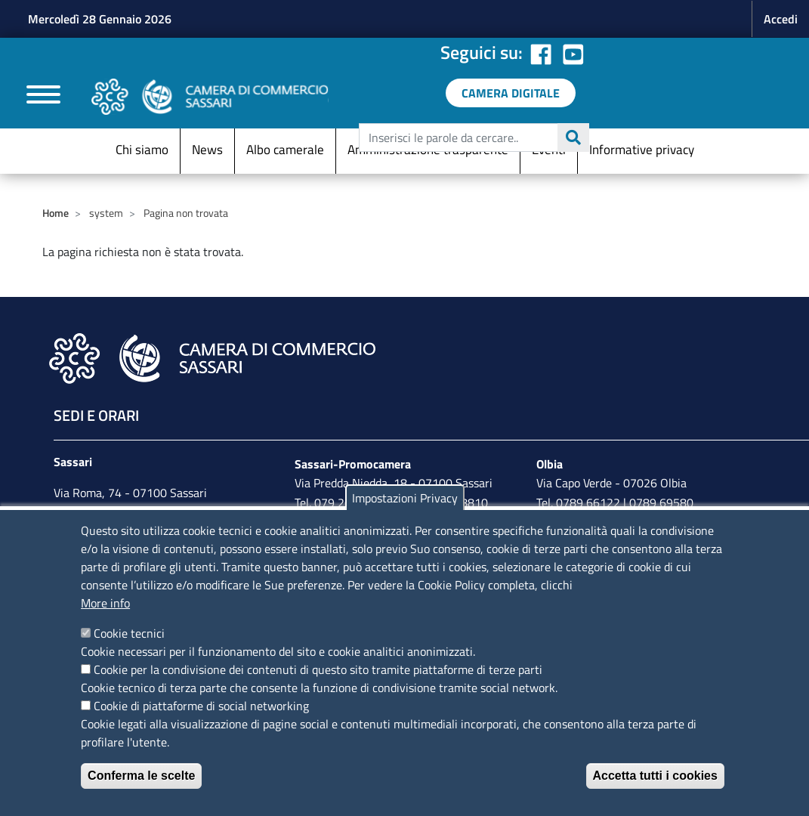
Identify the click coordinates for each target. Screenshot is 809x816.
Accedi (781, 19)
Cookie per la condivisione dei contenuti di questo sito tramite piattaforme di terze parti (318, 669)
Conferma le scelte (141, 775)
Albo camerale (285, 149)
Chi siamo (142, 149)
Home (55, 213)
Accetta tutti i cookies (655, 775)
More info (105, 603)
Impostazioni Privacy (405, 498)
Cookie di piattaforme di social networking (201, 706)
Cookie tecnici (129, 633)
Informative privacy (641, 149)
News (207, 149)
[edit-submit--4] (472, 137)
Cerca (573, 137)
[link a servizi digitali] (511, 93)
